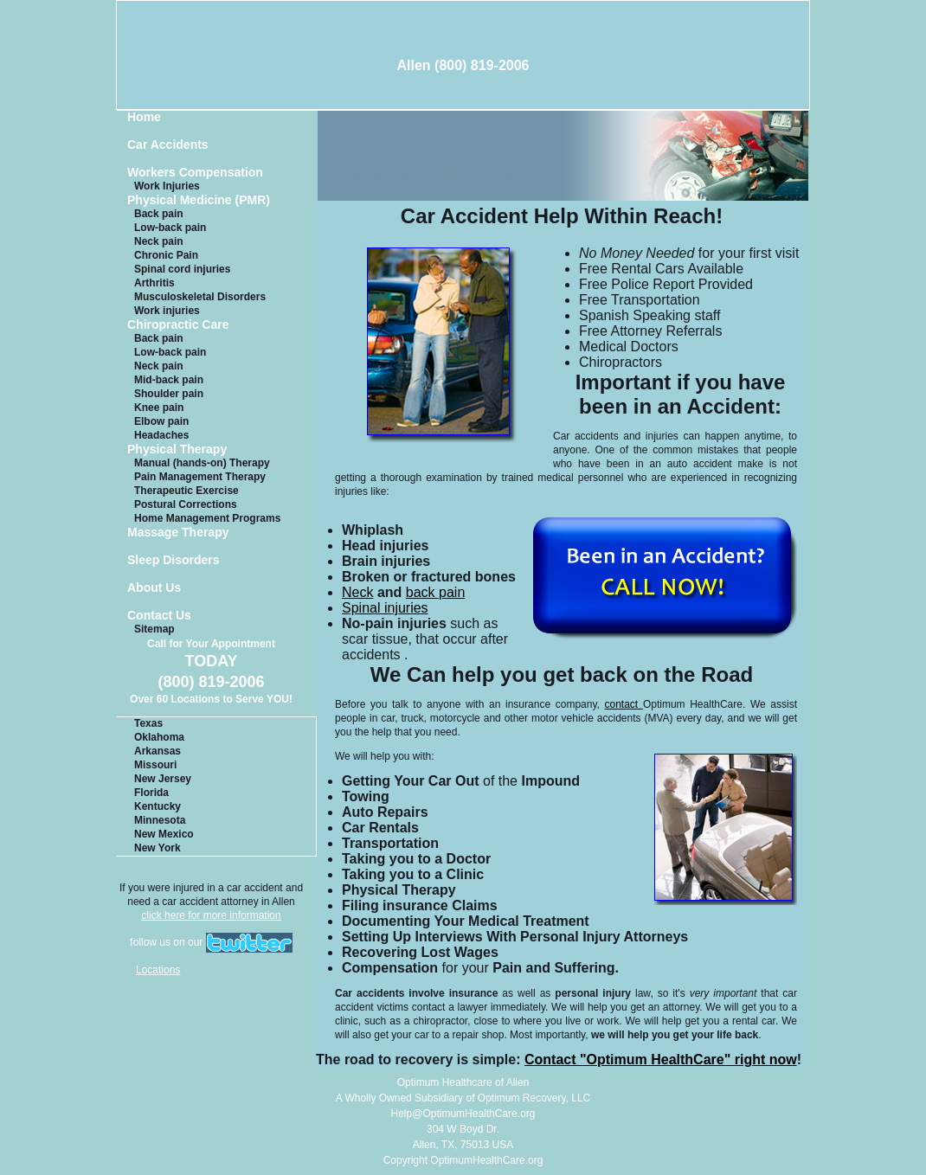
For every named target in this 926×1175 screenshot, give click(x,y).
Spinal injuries (385, 607)
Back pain (158, 214)
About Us (154, 587)
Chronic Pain (166, 255)
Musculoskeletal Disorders (200, 297)
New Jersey (162, 779)
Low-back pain (170, 228)
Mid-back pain (168, 380)
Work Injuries (167, 186)
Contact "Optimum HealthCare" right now (660, 1059)
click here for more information (210, 915)
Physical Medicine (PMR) (198, 200)
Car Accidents (168, 144)
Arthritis (154, 283)
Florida (151, 793)
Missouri (155, 765)
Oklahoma (159, 737)
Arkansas (157, 751)
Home (144, 117)
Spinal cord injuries (182, 269)
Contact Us (159, 615)
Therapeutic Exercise (186, 491)
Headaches (161, 435)
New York (157, 848)
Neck (357, 592)
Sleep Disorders (173, 560)
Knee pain (158, 407)
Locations (158, 970)
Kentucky (157, 806)
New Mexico (164, 834)
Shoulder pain (168, 394)
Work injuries (167, 311)
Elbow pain (161, 421)
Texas (148, 723)
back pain (436, 592)
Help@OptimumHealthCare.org (463, 1114)
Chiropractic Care (177, 324)
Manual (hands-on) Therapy (202, 463)
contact (624, 704)
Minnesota (159, 820)
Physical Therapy (177, 449)
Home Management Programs (207, 518)
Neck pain (158, 241)
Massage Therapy (178, 532)
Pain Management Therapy (200, 477)
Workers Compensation (195, 172)
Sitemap (154, 629)
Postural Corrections (185, 504)
